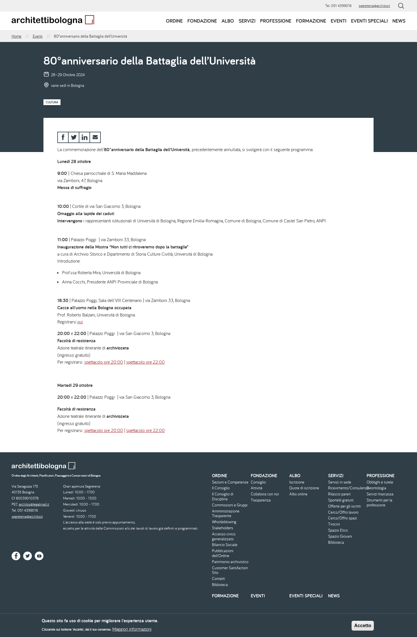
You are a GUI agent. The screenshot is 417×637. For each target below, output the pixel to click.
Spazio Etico (338, 530)
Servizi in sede (339, 482)
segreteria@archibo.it (374, 5)
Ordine (174, 20)
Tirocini (334, 524)
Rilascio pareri (339, 494)
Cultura (52, 102)
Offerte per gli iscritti (344, 506)
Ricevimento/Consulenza (346, 488)
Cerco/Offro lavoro (343, 512)
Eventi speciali (369, 20)
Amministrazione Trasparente (225, 514)
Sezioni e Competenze (230, 482)
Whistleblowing (224, 521)
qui (80, 322)
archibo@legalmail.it (34, 504)
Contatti (218, 578)
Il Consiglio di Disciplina (222, 496)
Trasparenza (261, 500)
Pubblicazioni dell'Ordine (222, 553)
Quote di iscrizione (304, 488)
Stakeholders (222, 528)
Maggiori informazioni (131, 630)
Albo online (298, 494)
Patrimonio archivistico (230, 561)
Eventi (338, 20)
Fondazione (202, 20)
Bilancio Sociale (224, 544)
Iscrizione (296, 482)
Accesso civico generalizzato (223, 536)
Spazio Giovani (340, 536)
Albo (228, 20)
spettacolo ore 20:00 (103, 362)
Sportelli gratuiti (341, 500)
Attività (256, 488)
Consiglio (258, 482)
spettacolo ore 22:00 (145, 362)
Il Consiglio (221, 488)
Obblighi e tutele (380, 482)
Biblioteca (220, 584)
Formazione (311, 20)
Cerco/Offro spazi (342, 518)
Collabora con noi (265, 494)
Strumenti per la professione (379, 503)
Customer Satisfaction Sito (230, 570)
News (398, 20)
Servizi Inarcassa (380, 494)
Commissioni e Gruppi (230, 505)
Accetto (362, 626)
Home (16, 36)
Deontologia (376, 488)
